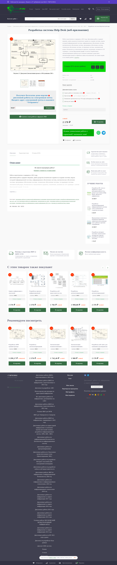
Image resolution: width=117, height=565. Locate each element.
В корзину (99, 122)
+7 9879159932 (12, 375)
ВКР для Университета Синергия (44, 415)
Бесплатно (44, 556)
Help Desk (14, 206)
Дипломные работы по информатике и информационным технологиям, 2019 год (44, 482)
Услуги (31, 9)
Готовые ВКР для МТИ (44, 411)
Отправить (49, 108)
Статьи (44, 552)
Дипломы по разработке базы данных (60, 203)
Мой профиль (70, 392)
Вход (98, 9)
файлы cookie (52, 557)
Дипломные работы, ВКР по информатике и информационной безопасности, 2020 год (44, 474)
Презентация (67, 95)
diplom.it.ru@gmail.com (14, 387)
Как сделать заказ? (54, 9)
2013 (19, 206)
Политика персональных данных (95, 391)
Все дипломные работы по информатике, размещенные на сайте (33, 201)
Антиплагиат (75, 9)
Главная (9, 26)
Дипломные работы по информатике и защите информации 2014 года (44, 515)
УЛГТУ (22, 206)
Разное (44, 549)
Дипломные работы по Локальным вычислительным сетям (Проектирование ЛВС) (44, 454)
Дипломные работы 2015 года (44, 509)
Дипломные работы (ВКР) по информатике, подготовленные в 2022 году (44, 406)
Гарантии (37, 9)
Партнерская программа (70, 388)
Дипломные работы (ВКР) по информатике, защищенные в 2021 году (44, 420)
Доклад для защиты (69, 101)
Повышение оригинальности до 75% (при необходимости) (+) (81, 98)
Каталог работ (12, 18)
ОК (75, 557)
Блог (70, 378)
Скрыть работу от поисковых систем (73, 93)
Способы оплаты (66, 9)
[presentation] (103, 267)
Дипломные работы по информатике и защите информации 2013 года (33, 203)
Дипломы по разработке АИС (44, 388)
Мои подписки (70, 395)
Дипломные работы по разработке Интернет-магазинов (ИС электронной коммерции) (44, 461)
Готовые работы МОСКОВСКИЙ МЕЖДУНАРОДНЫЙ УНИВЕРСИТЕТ (44, 522)
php (10, 206)
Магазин (70, 375)
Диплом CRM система (44, 546)
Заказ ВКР (45, 9)
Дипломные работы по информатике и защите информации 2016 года (44, 504)
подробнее (13, 191)
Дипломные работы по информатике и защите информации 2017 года (44, 497)
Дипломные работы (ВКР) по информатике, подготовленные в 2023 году (44, 382)
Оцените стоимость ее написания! (45, 170)
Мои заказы (70, 385)
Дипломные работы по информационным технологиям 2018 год (44, 489)
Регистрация (105, 9)
